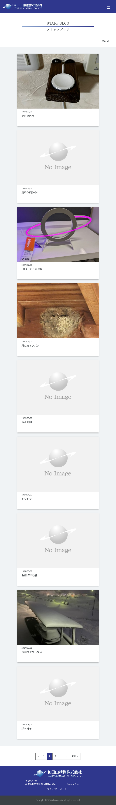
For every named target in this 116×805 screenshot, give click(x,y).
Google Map (73, 783)
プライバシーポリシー (58, 788)
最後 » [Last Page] (75, 755)
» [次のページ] (66, 755)
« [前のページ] (38, 755)
